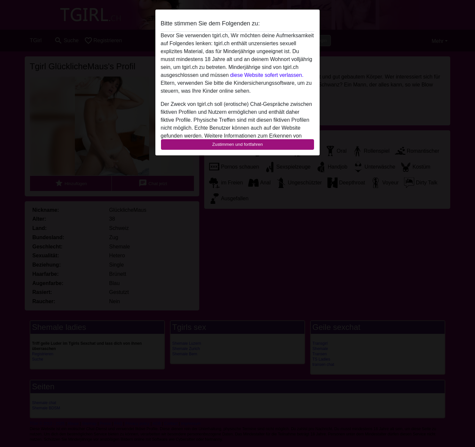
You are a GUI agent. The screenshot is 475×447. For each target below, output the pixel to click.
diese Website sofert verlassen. (266, 75)
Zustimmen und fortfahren (237, 144)
